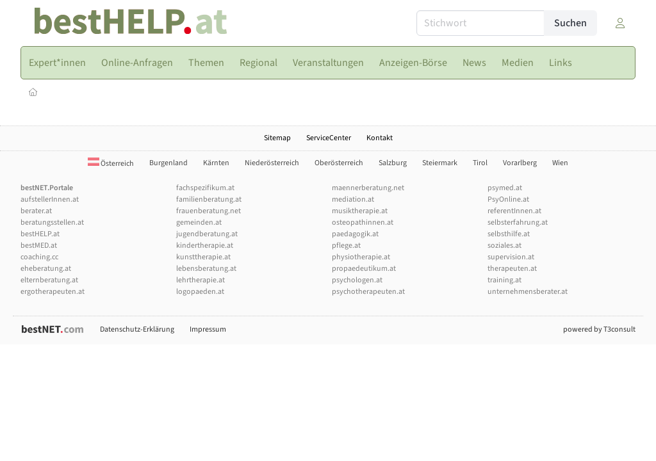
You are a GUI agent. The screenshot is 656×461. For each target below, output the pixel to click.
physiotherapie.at (361, 257)
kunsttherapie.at (203, 257)
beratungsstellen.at (52, 222)
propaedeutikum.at (364, 268)
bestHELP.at (40, 234)
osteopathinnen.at (362, 222)
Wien (560, 163)
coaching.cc (39, 257)
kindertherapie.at (204, 245)
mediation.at (353, 199)
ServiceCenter (328, 138)
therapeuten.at (512, 268)
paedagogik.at (355, 234)
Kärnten (216, 163)
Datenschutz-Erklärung (137, 329)
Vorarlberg (520, 163)
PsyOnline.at (508, 199)
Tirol (480, 163)
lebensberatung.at (206, 268)
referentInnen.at (514, 211)
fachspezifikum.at (205, 187)
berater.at (36, 211)
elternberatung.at (49, 280)
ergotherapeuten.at (52, 291)
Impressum (208, 329)
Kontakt (379, 138)
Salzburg (393, 163)
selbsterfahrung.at (518, 222)
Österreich (111, 163)
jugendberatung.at (207, 234)
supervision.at (511, 257)
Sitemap (277, 138)
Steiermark (439, 163)
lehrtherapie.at (200, 280)
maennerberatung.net (368, 187)
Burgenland (168, 163)
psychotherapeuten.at (368, 291)
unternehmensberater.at (528, 291)
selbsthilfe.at (509, 234)
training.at (504, 280)
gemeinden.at (199, 222)
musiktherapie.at (360, 211)
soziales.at (504, 245)
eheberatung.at (45, 268)
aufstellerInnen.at (49, 199)
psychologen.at (357, 280)
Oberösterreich (339, 163)
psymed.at (505, 187)
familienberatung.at (209, 199)
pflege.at (346, 245)
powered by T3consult (599, 329)
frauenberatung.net (208, 211)
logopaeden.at (200, 291)
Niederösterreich (272, 163)
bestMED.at (38, 245)
